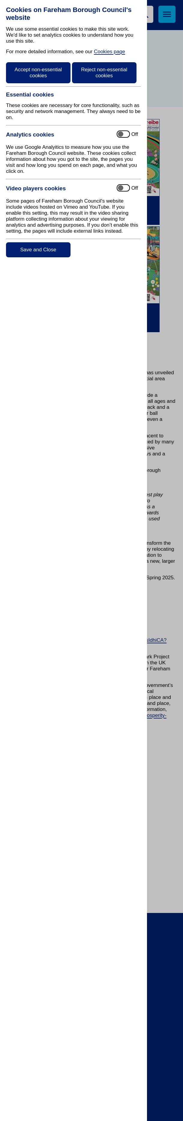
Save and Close (38, 250)
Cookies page (109, 51)
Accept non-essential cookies (38, 72)
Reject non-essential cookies (104, 72)
